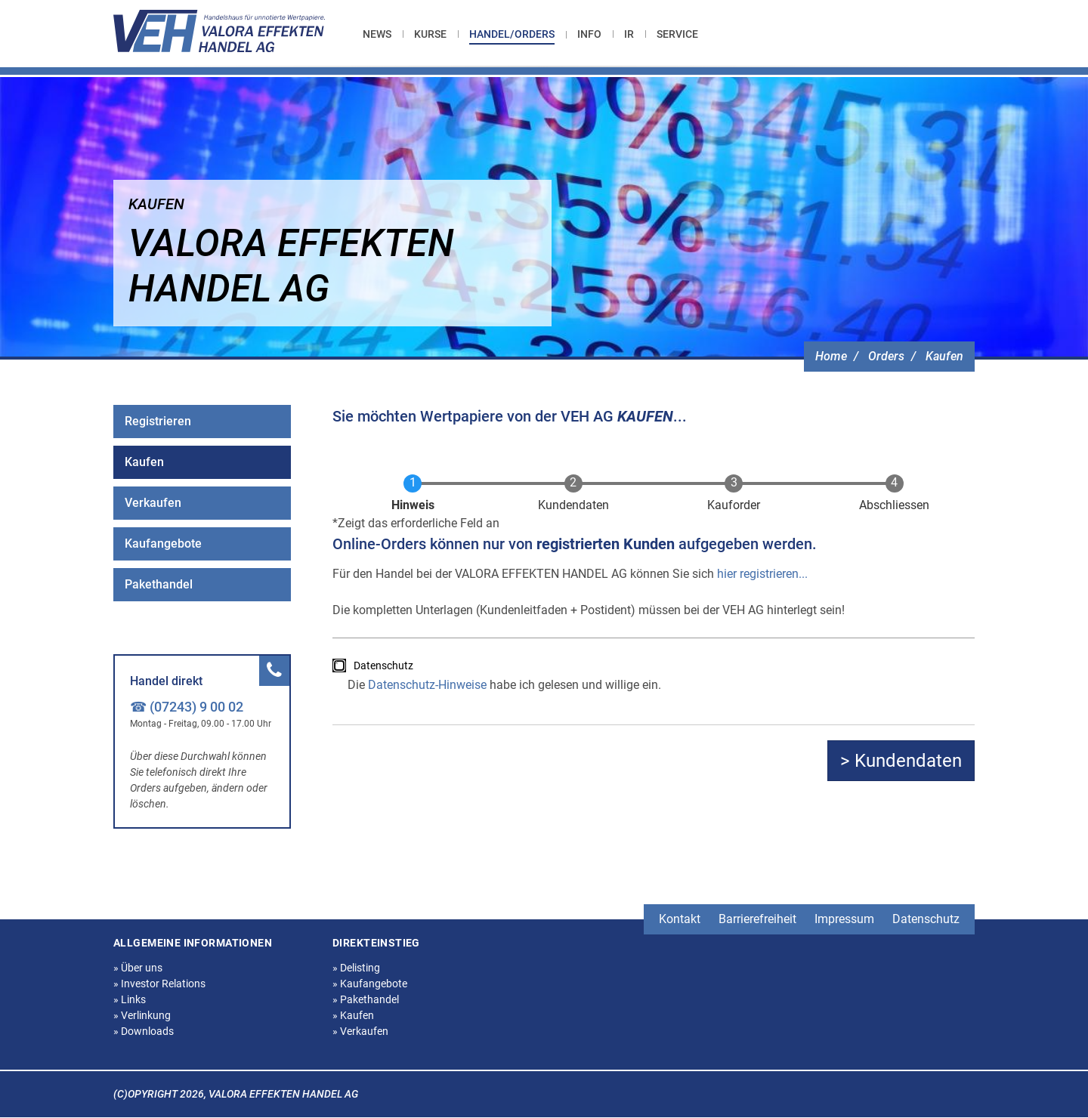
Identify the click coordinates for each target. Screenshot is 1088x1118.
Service (677, 34)
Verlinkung (142, 1015)
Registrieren (158, 421)
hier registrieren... (762, 574)
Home (831, 356)
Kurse (430, 34)
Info (589, 34)
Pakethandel (159, 584)
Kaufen (944, 356)
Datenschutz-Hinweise (427, 685)
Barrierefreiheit (757, 919)
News (377, 34)
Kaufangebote (163, 543)
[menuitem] (383, 34)
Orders (886, 356)
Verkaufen (153, 503)
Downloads (143, 1031)
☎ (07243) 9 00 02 (186, 707)
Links (129, 999)
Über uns (137, 968)
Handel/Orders (512, 34)
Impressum (844, 919)
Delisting (356, 968)
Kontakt (679, 919)
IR (629, 34)
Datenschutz (383, 665)
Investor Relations (159, 983)
